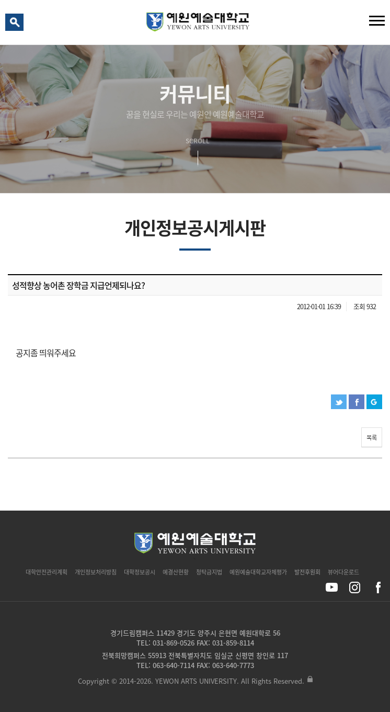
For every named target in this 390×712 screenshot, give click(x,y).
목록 (371, 437)
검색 (16, 25)
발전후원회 (307, 572)
